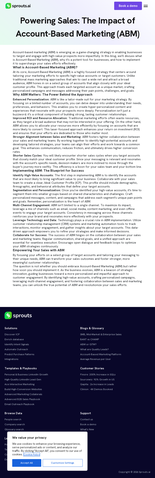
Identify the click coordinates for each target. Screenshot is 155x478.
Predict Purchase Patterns (19, 354)
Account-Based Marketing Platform (100, 354)
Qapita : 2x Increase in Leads (97, 384)
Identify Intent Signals (17, 344)
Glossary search (14, 429)
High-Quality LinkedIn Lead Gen (23, 379)
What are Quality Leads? (94, 349)
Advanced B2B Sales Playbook (22, 399)
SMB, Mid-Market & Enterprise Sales (101, 334)
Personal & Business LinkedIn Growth (26, 374)
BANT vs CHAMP (89, 339)
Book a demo (128, 5)
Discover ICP (12, 334)
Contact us (86, 419)
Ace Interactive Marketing (19, 384)
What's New (87, 429)
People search (13, 419)
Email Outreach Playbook (19, 404)
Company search (15, 424)
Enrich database (14, 339)
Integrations (11, 359)
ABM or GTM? (88, 344)
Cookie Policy (32, 454)
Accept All (27, 462)
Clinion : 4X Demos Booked (96, 389)
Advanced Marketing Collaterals (23, 394)
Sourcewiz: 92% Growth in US (97, 379)
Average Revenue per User (95, 359)
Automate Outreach (16, 349)
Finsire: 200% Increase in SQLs (98, 374)
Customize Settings (62, 462)
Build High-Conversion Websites (23, 389)
